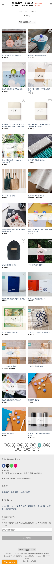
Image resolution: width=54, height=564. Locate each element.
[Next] (38, 449)
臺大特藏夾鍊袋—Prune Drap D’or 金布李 (13, 161)
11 (16, 449)
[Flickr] (15, 466)
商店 (26, 11)
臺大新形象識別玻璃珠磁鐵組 (12, 89)
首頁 (20, 11)
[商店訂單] (27, 22)
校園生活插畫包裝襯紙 (36, 196)
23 (34, 449)
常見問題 (15, 492)
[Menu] (3, 3)
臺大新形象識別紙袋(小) (36, 299)
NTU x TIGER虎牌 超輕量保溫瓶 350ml (39, 434)
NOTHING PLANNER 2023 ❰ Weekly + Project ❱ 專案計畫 (13, 125)
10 (48, 445)
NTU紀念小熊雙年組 (35, 366)
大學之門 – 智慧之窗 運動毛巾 (39, 332)
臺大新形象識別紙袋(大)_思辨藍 (13, 299)
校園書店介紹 (20, 506)
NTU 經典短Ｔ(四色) (35, 265)
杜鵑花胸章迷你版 (8, 433)
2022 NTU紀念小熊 (9, 366)
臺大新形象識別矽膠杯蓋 (37, 55)
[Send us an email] (7, 466)
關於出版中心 (7, 506)
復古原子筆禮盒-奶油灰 (36, 160)
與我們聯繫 (25, 492)
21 (25, 449)
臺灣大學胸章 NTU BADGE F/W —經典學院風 (13, 230)
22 (29, 449)
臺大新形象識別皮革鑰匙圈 (11, 55)
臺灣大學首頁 (11, 509)
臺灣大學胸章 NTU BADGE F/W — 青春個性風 (40, 230)
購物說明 (5, 492)
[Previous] (5, 445)
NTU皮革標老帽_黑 (9, 265)
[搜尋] (47, 4)
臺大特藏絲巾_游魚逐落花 (11, 332)
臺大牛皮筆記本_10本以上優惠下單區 (40, 90)
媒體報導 (32, 506)
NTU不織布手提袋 (8, 196)
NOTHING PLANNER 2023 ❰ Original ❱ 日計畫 (39, 125)
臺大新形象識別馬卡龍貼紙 (11, 400)
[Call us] (11, 466)
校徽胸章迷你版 (33, 400)
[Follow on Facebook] (4, 466)
